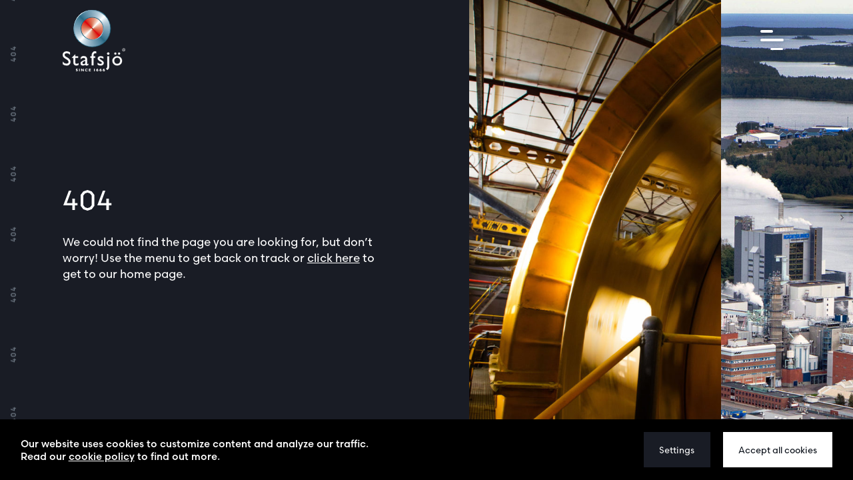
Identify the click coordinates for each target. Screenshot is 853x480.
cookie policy (102, 456)
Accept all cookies (777, 450)
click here (333, 258)
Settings (676, 450)
